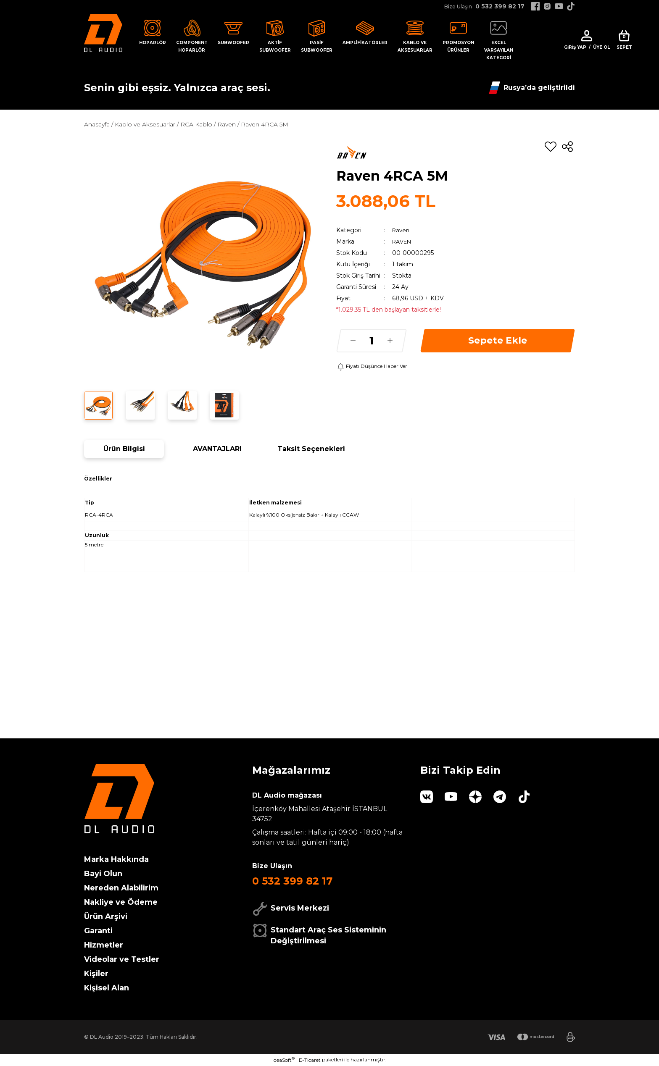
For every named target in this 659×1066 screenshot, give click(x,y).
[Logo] (103, 32)
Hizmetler (103, 945)
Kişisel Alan (106, 987)
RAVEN (403, 241)
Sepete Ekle (497, 340)
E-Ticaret (310, 1060)
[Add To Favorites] (550, 146)
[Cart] (624, 40)
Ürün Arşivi (105, 916)
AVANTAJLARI (217, 449)
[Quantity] (371, 340)
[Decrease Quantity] (353, 340)
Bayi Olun (103, 873)
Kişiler (96, 973)
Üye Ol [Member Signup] (601, 47)
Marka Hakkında (116, 859)
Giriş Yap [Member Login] (575, 47)
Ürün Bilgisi (124, 449)
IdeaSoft (283, 1059)
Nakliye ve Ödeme (121, 902)
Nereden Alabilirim (121, 888)
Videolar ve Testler (121, 959)
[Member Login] (586, 35)
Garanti (98, 930)
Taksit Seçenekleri (311, 449)
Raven (401, 230)
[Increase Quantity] (390, 340)
